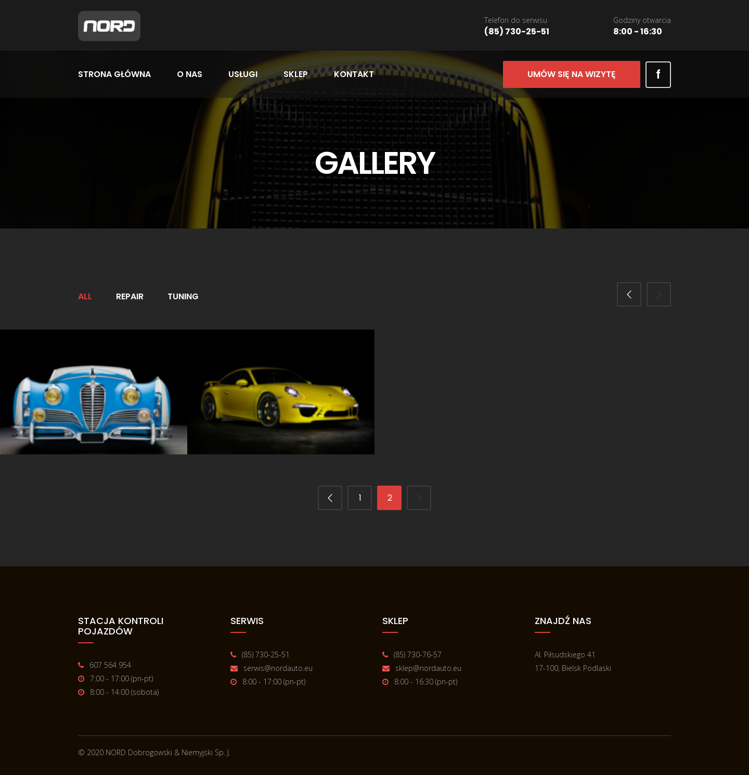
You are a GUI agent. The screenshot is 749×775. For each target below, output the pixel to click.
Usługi (242, 74)
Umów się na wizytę (571, 74)
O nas (189, 74)
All (85, 296)
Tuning (183, 296)
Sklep (295, 74)
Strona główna (114, 74)
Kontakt (354, 74)
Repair (130, 296)
